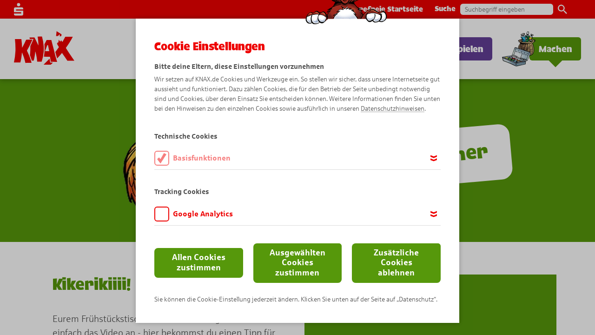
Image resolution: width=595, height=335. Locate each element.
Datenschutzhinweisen (392, 108)
